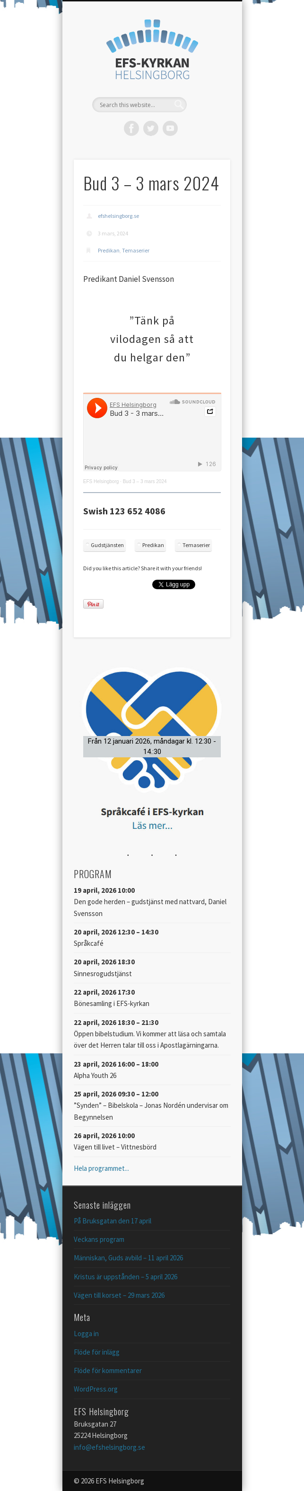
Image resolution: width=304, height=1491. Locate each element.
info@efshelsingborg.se (109, 1447)
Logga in (86, 1333)
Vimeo (170, 128)
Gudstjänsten (107, 544)
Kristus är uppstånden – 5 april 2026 (125, 1276)
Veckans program (99, 1239)
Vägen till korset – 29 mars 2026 (119, 1295)
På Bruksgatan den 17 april (112, 1220)
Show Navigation (207, 84)
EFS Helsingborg (101, 481)
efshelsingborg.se (118, 215)
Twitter (150, 128)
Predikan (109, 250)
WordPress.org (96, 1388)
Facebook (131, 128)
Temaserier (135, 250)
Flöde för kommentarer (108, 1370)
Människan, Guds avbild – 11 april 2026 (128, 1257)
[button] (152, 746)
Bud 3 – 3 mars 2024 (145, 481)
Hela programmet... (101, 1168)
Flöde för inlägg (97, 1351)
